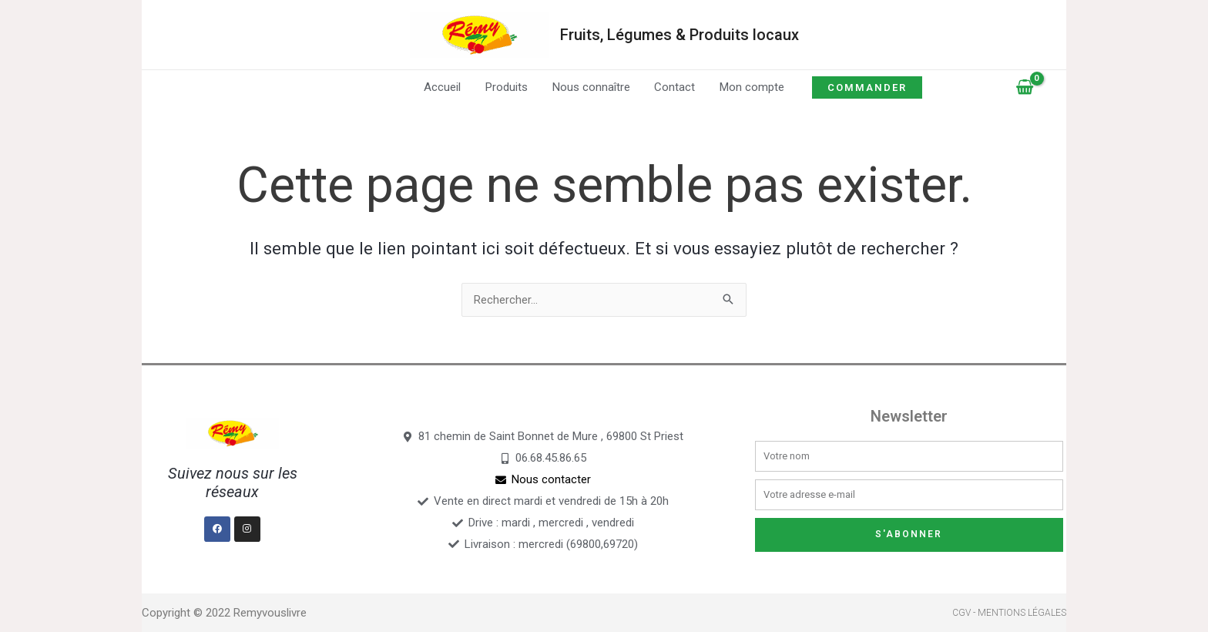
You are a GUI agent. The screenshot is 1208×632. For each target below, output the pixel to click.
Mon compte (749, 87)
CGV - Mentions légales (1009, 612)
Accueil (445, 87)
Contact (673, 87)
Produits (508, 87)
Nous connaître (591, 87)
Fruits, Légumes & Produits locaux (679, 34)
